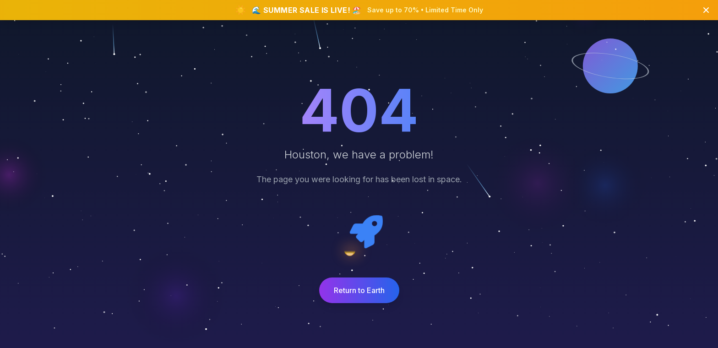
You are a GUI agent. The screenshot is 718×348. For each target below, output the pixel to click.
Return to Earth (359, 290)
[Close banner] (706, 10)
